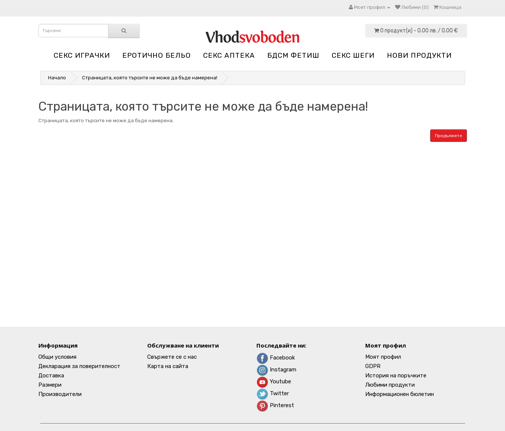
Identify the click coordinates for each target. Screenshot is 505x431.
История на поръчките (395, 375)
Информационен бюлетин (399, 394)
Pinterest (275, 405)
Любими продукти (390, 384)
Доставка (51, 375)
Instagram (276, 369)
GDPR (373, 366)
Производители (60, 394)
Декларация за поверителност (79, 366)
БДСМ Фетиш (293, 55)
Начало (57, 77)
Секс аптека (229, 55)
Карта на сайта (167, 366)
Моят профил (383, 357)
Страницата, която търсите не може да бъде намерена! (149, 77)
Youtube (273, 381)
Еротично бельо (156, 55)
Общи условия (57, 357)
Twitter (272, 393)
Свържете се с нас (172, 357)
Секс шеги (353, 55)
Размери (49, 384)
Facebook (275, 357)
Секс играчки (82, 55)
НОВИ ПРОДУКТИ (419, 55)
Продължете (448, 135)
